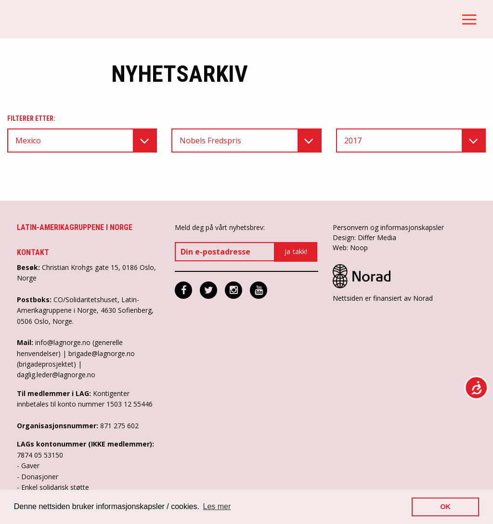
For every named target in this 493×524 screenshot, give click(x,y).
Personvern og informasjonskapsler (388, 227)
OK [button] (445, 507)
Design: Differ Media (364, 237)
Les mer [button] (217, 506)
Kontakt (33, 252)
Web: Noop (350, 247)
